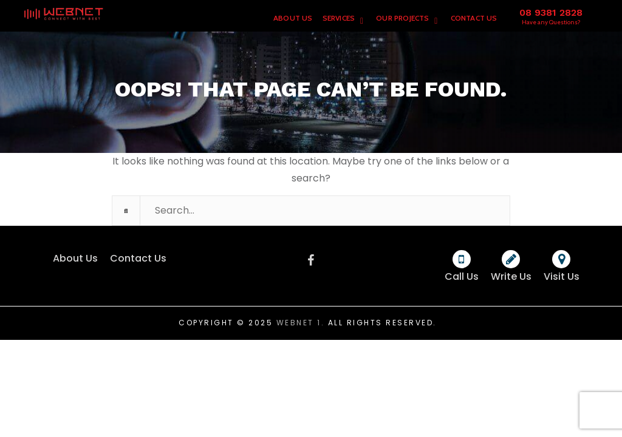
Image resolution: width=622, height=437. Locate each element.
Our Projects (402, 17)
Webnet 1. (300, 322)
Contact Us (474, 17)
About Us (293, 17)
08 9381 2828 (551, 12)
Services (339, 17)
